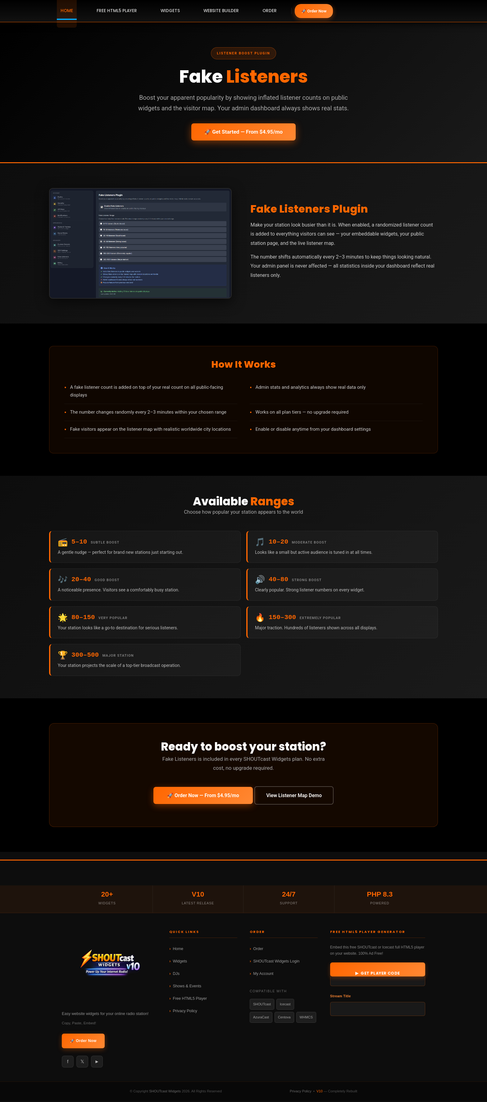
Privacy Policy (185, 1012)
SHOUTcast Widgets (165, 1092)
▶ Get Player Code (377, 974)
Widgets (180, 963)
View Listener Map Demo (295, 797)
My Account (263, 975)
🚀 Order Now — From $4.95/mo (202, 797)
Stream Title (340, 997)
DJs (176, 975)
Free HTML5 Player (190, 1000)
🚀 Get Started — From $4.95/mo (243, 132)
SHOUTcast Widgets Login (276, 963)
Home (178, 950)
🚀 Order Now (313, 11)
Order (258, 950)
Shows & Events (187, 987)
